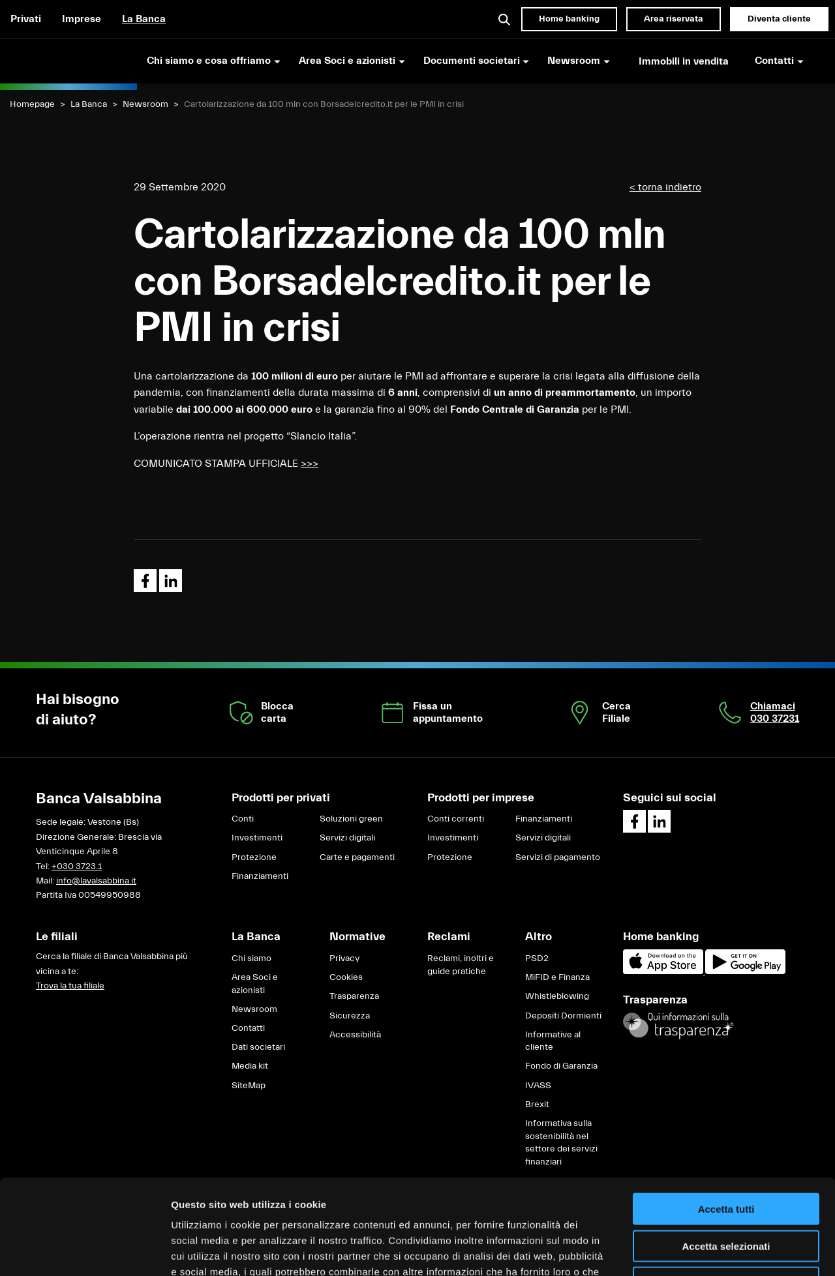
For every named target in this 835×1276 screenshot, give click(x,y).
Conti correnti (455, 819)
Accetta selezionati (726, 1156)
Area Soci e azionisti (255, 984)
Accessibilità (355, 1035)
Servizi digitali (347, 838)
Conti (243, 819)
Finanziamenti (260, 876)
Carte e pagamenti (357, 857)
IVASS (538, 1085)
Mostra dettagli (686, 1250)
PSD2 (537, 958)
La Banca (144, 19)
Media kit (250, 1066)
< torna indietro (665, 187)
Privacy (344, 958)
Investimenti (257, 838)
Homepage (32, 104)
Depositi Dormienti (563, 1016)
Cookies (346, 977)
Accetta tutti (726, 1119)
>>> (309, 463)
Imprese (81, 19)
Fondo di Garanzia (561, 1066)
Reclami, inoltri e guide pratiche (460, 965)
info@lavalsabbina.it (96, 881)
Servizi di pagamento (557, 857)
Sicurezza (349, 1016)
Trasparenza (354, 996)
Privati (25, 19)
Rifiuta (726, 1192)
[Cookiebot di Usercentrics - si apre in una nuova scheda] (84, 1250)
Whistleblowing (557, 996)
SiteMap (249, 1085)
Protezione (254, 857)
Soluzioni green (351, 819)
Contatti (248, 1028)
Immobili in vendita (684, 61)
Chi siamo (251, 958)
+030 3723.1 (77, 866)
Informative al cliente (553, 1041)
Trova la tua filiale (70, 986)
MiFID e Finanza (557, 977)
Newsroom (145, 104)
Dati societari (258, 1047)
